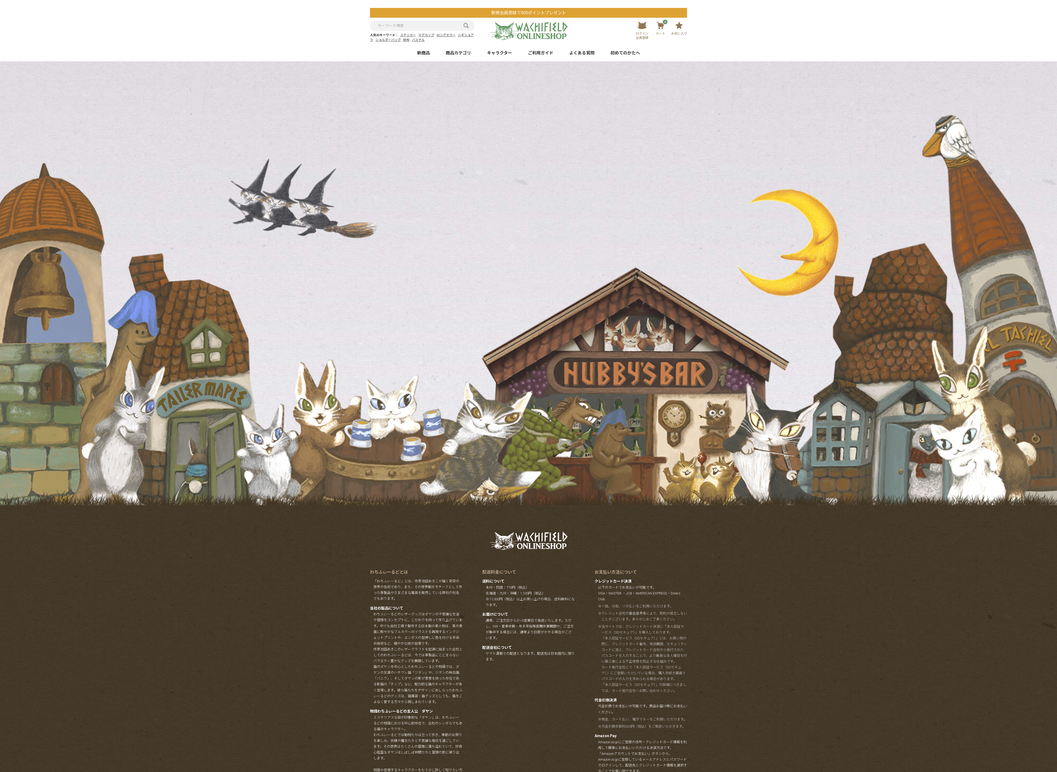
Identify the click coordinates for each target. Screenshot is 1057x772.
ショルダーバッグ (388, 40)
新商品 (423, 52)
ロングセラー (446, 35)
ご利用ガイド (540, 52)
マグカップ (426, 35)
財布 (406, 40)
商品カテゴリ (458, 52)
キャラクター (499, 52)
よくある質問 (582, 52)
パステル (418, 40)
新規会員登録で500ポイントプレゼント (528, 12)
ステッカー (408, 35)
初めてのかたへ (625, 52)
